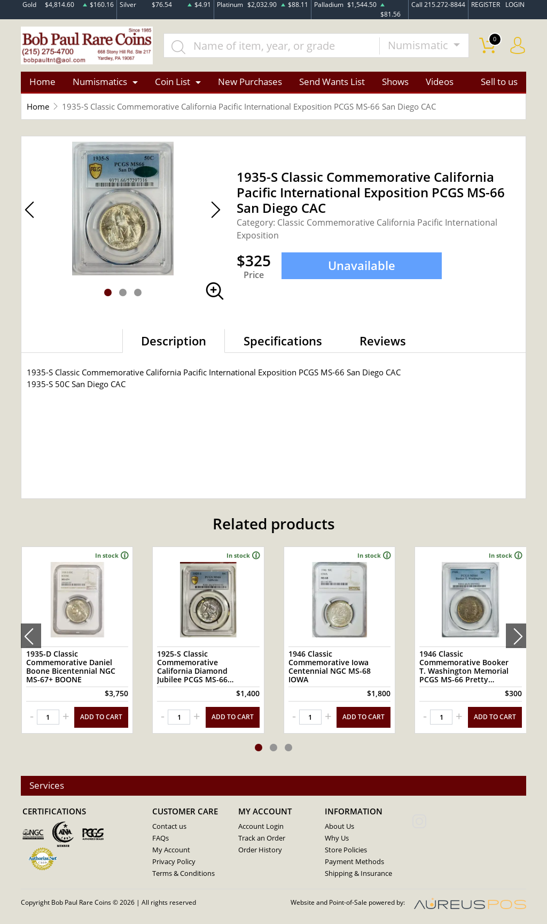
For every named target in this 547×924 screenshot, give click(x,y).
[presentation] (31, 635)
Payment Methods (354, 861)
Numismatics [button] (100, 82)
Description (173, 341)
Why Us (337, 837)
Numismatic (419, 45)
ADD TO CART (101, 716)
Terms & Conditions (183, 872)
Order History (260, 849)
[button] (107, 293)
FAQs (160, 837)
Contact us (169, 825)
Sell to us (499, 82)
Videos (440, 82)
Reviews (383, 341)
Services (46, 785)
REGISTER (485, 4)
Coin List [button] (172, 82)
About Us (339, 825)
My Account (171, 849)
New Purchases (250, 82)
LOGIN (515, 4)
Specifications (283, 341)
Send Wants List (332, 82)
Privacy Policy (174, 861)
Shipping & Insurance (358, 872)
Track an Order (261, 837)
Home (42, 82)
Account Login (261, 825)
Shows (395, 82)
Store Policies (346, 849)
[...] (272, 46)
